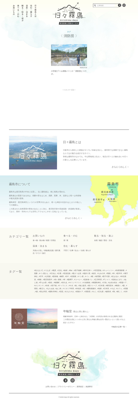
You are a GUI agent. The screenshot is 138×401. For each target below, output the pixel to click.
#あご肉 (58, 288)
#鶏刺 (108, 273)
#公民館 (48, 276)
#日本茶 (106, 288)
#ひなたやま (69, 291)
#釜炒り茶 (86, 273)
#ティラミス (62, 285)
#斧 (64, 279)
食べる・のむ (70, 236)
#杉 (84, 288)
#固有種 (55, 276)
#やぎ (71, 285)
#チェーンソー (108, 270)
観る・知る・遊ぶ (103, 236)
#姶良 (94, 273)
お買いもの (39, 236)
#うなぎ (47, 270)
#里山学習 (43, 291)
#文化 (59, 270)
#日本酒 (101, 285)
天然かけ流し (38, 250)
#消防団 (87, 291)
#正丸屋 (101, 291)
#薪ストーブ (92, 285)
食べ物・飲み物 (39, 240)
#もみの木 (101, 273)
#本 (113, 273)
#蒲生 (50, 282)
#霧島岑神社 (53, 291)
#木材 (47, 285)
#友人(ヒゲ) (38, 270)
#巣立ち (42, 288)
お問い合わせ (51, 387)
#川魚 (104, 282)
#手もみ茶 (43, 282)
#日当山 (53, 273)
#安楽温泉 (66, 273)
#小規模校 (86, 282)
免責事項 (89, 387)
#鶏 (113, 291)
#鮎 (75, 285)
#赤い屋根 (57, 279)
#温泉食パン (88, 279)
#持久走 (64, 282)
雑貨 (47, 240)
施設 (100, 240)
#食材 (65, 270)
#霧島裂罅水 (91, 288)
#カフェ (119, 288)
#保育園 (98, 276)
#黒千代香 (106, 276)
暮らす (88, 250)
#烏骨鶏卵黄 (119, 270)
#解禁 (61, 276)
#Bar (70, 270)
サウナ (38, 253)
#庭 (36, 291)
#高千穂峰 (77, 270)
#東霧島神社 (96, 282)
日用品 (53, 240)
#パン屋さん (43, 273)
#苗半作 (119, 273)
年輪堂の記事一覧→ (119, 327)
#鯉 (92, 276)
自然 (96, 240)
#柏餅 (99, 288)
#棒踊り (118, 285)
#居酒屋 (73, 276)
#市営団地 (97, 270)
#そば (112, 288)
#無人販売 (82, 285)
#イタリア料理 (68, 288)
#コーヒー (78, 279)
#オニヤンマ (39, 285)
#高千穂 (54, 285)
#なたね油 (50, 288)
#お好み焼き (112, 282)
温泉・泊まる (40, 246)
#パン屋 (81, 276)
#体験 (39, 279)
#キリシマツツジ (75, 282)
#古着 (59, 273)
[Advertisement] (48, 108)
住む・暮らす (70, 246)
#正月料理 (98, 279)
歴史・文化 (108, 240)
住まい (77, 250)
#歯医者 (108, 291)
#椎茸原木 (109, 285)
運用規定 (80, 387)
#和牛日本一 (87, 270)
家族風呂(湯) (49, 250)
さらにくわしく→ (120, 167)
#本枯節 (78, 288)
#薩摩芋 (70, 279)
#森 (123, 285)
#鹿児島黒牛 (47, 279)
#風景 (54, 270)
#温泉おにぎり (116, 279)
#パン (87, 276)
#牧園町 (57, 282)
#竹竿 (41, 276)
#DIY (67, 276)
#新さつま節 (76, 273)
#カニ (94, 291)
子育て (66, 250)
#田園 (125, 288)
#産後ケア (79, 291)
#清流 (61, 291)
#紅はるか (115, 276)
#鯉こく (119, 291)
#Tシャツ (106, 279)
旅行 (44, 253)
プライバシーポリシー (66, 387)
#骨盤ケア (122, 282)
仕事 (71, 250)
